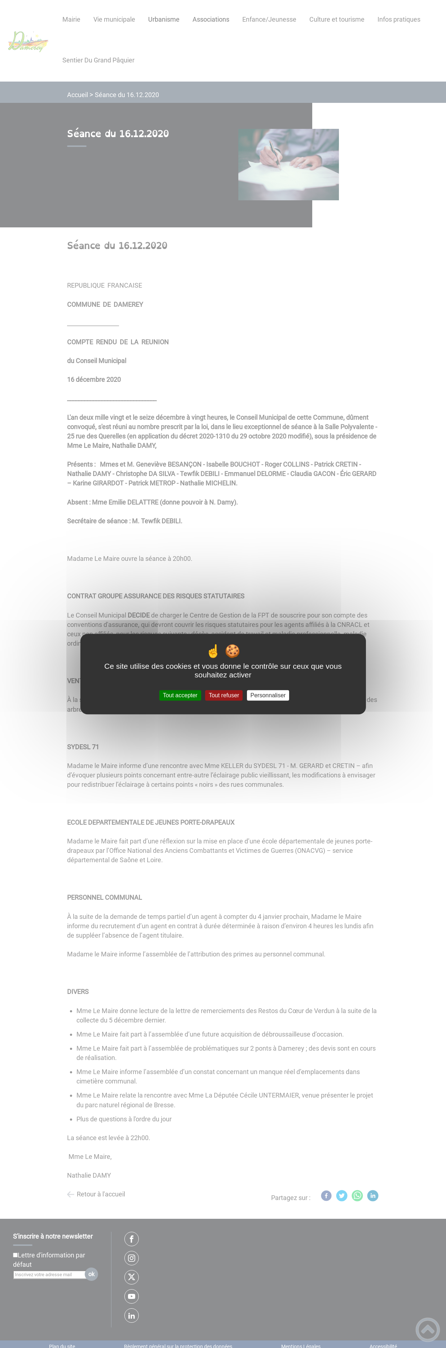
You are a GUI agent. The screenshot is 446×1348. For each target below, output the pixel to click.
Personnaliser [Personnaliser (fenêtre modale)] (268, 695)
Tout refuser (224, 695)
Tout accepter (180, 695)
